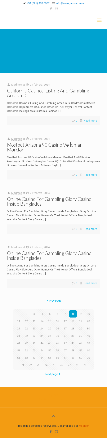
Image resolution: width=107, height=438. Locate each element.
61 (18, 357)
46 (57, 343)
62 (26, 357)
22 (26, 328)
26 (57, 328)
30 (88, 328)
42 (26, 343)
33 (34, 335)
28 (72, 328)
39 (80, 335)
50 (88, 343)
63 (34, 357)
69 (80, 357)
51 (18, 350)
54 (41, 350)
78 (76, 365)
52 (26, 350)
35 (49, 335)
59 (80, 350)
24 (41, 328)
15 (49, 321)
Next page (53, 374)
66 (57, 357)
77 (69, 365)
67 (65, 357)
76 (61, 365)
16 (57, 321)
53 (34, 350)
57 (65, 350)
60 (88, 350)
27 (65, 328)
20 (88, 321)
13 (34, 321)
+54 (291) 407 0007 (38, 3)
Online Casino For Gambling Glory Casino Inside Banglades (49, 201)
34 (41, 335)
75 (53, 365)
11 (18, 321)
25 (49, 328)
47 (65, 343)
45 (49, 343)
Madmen (16, 84)
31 (18, 335)
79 (84, 365)
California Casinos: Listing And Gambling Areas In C (48, 93)
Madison (84, 425)
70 (88, 357)
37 (65, 335)
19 (80, 321)
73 (38, 365)
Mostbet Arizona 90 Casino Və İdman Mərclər (45, 147)
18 (72, 321)
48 (72, 343)
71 (22, 365)
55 (49, 350)
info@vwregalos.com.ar (70, 3)
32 (26, 335)
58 (72, 350)
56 (57, 350)
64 (41, 357)
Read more (90, 120)
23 (34, 328)
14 (41, 321)
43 (34, 343)
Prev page (53, 300)
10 (88, 313)
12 (26, 321)
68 (72, 357)
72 (30, 365)
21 (18, 328)
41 (18, 343)
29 (80, 328)
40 (88, 335)
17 (65, 321)
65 (49, 357)
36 (57, 335)
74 (45, 365)
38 (72, 335)
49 (80, 343)
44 (41, 343)
